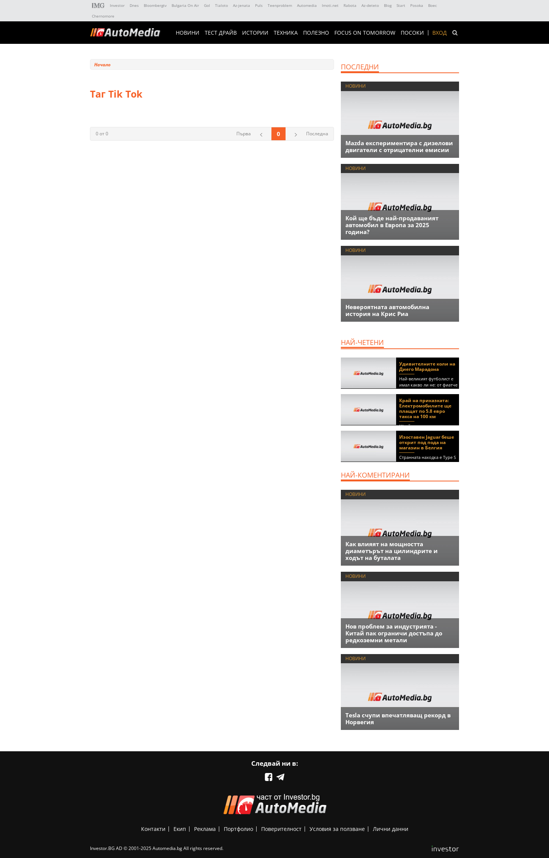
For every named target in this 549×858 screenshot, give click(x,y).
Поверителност (281, 828)
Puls (259, 5)
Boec (432, 5)
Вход (439, 32)
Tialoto (221, 5)
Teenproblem (280, 5)
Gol (207, 5)
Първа (243, 133)
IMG (98, 5)
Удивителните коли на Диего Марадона (427, 366)
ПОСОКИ (412, 32)
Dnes (134, 5)
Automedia (307, 5)
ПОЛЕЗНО (316, 32)
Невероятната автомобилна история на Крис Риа (387, 310)
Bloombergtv (155, 5)
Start (400, 5)
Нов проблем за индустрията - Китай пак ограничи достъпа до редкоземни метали (393, 633)
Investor (117, 5)
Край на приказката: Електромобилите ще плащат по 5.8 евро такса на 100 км (425, 408)
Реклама (205, 828)
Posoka (416, 5)
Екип (179, 828)
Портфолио (238, 828)
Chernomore (103, 16)
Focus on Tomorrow (364, 32)
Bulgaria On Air (185, 5)
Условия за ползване (337, 828)
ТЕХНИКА (286, 32)
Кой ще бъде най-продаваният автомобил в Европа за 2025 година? (391, 225)
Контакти (153, 828)
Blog (388, 5)
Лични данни (390, 828)
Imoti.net (330, 5)
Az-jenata (241, 5)
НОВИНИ (187, 32)
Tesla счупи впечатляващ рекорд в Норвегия (398, 718)
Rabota (350, 5)
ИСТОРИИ (255, 32)
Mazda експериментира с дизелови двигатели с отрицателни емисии (399, 146)
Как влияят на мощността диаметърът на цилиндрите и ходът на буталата (391, 550)
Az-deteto (370, 5)
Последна (317, 133)
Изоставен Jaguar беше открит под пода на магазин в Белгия (426, 442)
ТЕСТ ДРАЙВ (221, 32)
